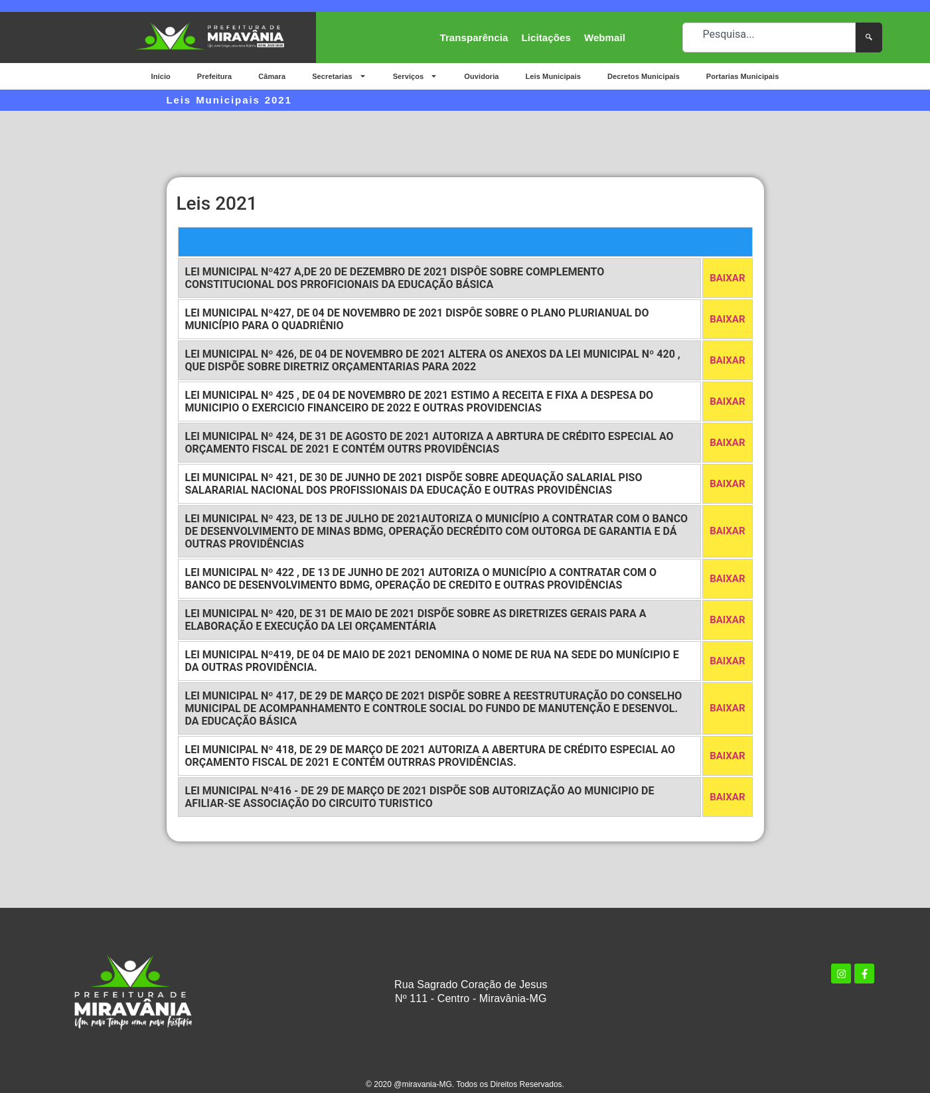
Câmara (271, 76)
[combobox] (769, 37)
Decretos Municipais (643, 76)
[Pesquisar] (869, 37)
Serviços (415, 76)
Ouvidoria (481, 76)
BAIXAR (727, 278)
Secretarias (339, 76)
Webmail (604, 37)
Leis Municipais (553, 76)
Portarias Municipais (742, 76)
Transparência (474, 37)
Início (161, 76)
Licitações (546, 37)
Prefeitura (214, 76)
